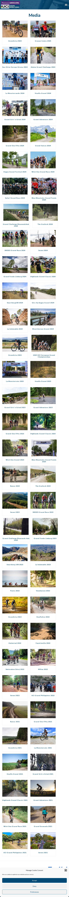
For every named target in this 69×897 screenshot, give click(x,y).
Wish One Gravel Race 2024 (43, 172)
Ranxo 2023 (15, 486)
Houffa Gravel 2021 (15, 774)
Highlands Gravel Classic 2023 (43, 434)
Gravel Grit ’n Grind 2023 (14, 407)
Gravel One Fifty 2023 (15, 434)
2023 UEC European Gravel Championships (44, 356)
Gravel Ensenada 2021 (43, 826)
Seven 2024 (43, 250)
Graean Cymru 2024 (43, 41)
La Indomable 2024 (15, 329)
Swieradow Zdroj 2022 (15, 669)
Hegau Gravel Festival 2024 (14, 172)
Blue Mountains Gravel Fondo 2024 (44, 199)
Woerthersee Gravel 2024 (43, 329)
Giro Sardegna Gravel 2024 (43, 303)
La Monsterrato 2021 (43, 748)
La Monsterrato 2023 (15, 381)
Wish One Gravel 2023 (15, 460)
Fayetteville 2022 (43, 643)
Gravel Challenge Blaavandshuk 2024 (16, 225)
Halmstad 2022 (15, 643)
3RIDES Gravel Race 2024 (15, 250)
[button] (66, 870)
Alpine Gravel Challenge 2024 (43, 67)
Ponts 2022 (15, 591)
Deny (34, 886)
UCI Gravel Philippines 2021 (15, 852)
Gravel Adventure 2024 (43, 119)
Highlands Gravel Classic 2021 (15, 800)
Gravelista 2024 (15, 41)
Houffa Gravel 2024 (43, 93)
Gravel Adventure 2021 (43, 800)
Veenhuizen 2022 (43, 591)
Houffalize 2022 (43, 617)
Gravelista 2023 (15, 355)
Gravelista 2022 (15, 617)
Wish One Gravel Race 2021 (15, 826)
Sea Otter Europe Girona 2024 (15, 67)
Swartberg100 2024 (15, 303)
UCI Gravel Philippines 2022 (43, 695)
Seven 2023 (15, 512)
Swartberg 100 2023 (15, 564)
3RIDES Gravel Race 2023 (43, 512)
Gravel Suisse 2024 (43, 146)
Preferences (34, 892)
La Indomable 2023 (43, 564)
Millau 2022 (43, 669)
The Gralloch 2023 (43, 486)
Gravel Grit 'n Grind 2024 (15, 119)
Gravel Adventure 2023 (43, 407)
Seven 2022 (15, 695)
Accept (34, 880)
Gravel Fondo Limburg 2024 (15, 276)
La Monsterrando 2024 (15, 93)
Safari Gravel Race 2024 (15, 198)
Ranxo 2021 (15, 722)
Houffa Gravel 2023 (43, 381)
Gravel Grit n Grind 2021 (43, 774)
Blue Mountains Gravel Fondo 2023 (44, 460)
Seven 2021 (43, 852)
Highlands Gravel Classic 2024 (43, 276)
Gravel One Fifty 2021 (43, 722)
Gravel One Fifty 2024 (15, 146)
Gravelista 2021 (15, 748)
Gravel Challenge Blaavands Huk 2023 (16, 539)
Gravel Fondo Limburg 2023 (45, 538)
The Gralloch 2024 (45, 224)
